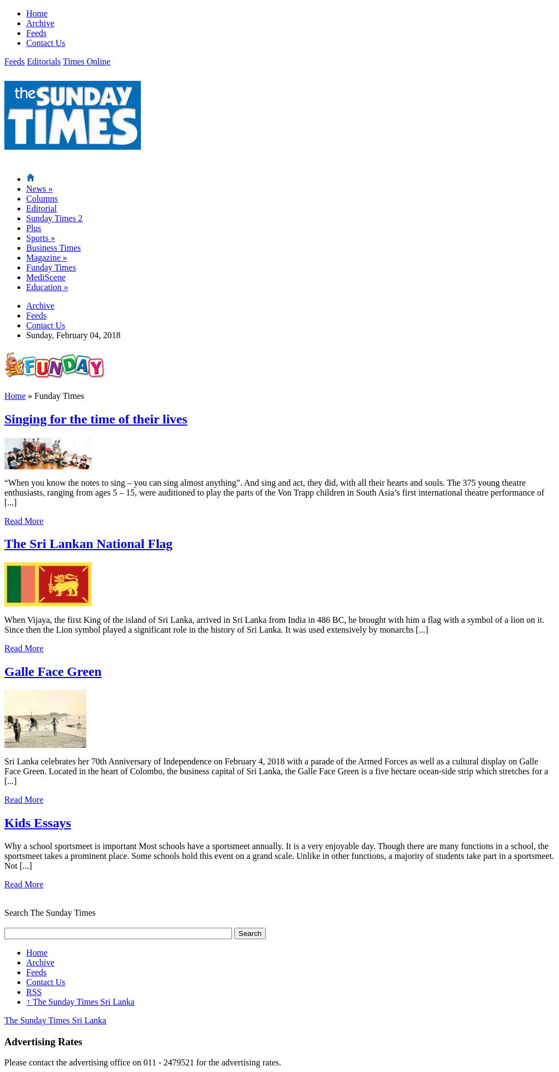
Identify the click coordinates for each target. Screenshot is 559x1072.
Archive (40, 23)
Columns (42, 198)
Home (36, 13)
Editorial (41, 208)
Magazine (46, 257)
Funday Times (51, 267)
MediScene (46, 277)
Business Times (53, 247)
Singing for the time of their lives (95, 419)
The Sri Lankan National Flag (88, 544)
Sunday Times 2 (54, 218)
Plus (33, 228)
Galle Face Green (53, 671)
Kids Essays (37, 823)
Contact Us (46, 43)
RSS (33, 992)
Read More (24, 521)
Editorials (44, 61)
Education (47, 287)
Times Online (86, 61)
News (39, 188)
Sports (40, 238)
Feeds (36, 33)
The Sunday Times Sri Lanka (80, 1001)
